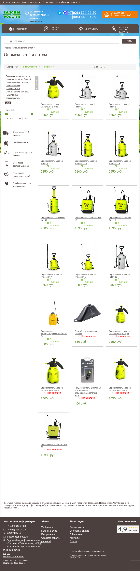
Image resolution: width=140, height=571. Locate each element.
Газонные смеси (55, 28)
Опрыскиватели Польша (17, 82)
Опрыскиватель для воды (18, 92)
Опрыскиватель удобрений (18, 79)
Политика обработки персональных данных (87, 551)
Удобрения (22, 29)
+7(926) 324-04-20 (82, 13)
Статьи (73, 541)
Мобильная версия (13, 556)
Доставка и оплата (11, 2)
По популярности (31, 67)
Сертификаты (62, 2)
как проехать (36, 21)
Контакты (75, 2)
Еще (8, 103)
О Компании (76, 534)
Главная (7, 48)
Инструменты (90, 29)
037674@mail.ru (15, 533)
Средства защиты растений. (124, 29)
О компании (48, 2)
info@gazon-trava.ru (17, 537)
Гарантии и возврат (31, 2)
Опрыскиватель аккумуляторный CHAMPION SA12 (54, 333)
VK (4, 553)
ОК (8, 553)
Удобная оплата (20, 142)
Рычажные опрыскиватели (18, 76)
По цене (49, 67)
